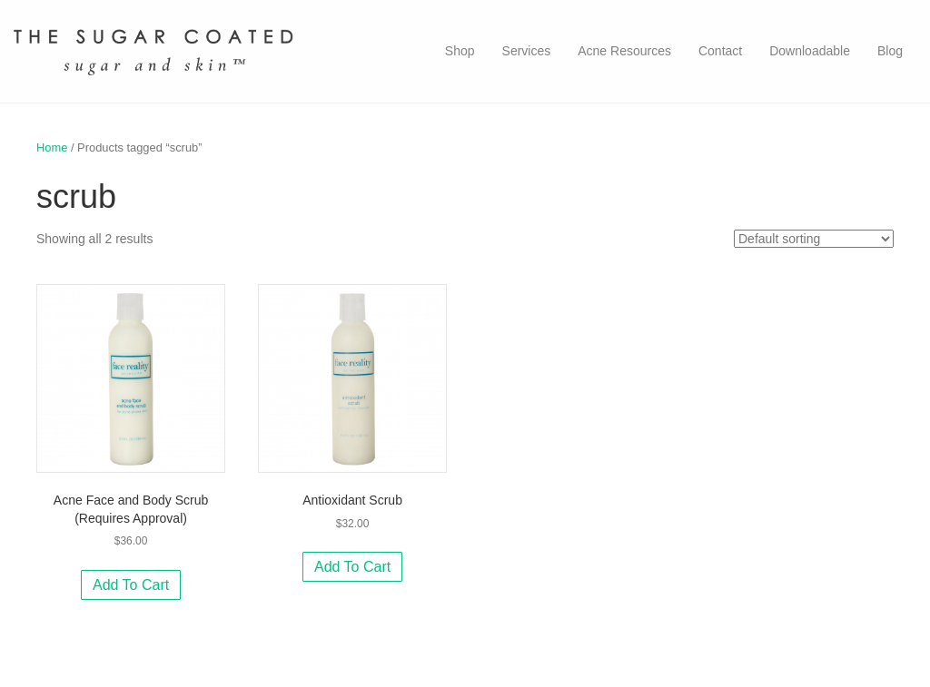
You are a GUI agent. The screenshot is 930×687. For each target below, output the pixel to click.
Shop (460, 51)
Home (51, 147)
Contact (720, 51)
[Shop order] (814, 239)
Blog (890, 51)
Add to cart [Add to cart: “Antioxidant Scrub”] (352, 566)
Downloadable (809, 51)
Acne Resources (624, 51)
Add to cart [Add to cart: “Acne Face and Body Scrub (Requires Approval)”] (131, 585)
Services (526, 51)
